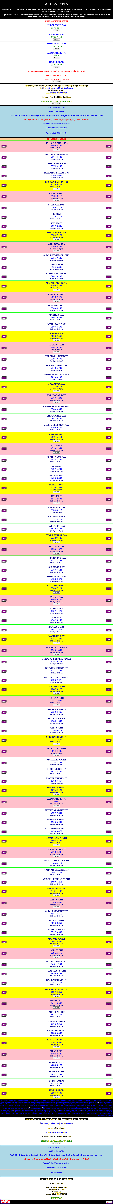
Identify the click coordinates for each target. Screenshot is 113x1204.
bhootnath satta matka (36, 1110)
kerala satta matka (102, 1105)
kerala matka (4, 1100)
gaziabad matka (60, 1102)
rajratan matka (27, 1104)
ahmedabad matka (96, 1104)
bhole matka (12, 1105)
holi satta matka (86, 1110)
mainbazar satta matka (78, 1113)
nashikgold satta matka (64, 1113)
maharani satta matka (21, 1108)
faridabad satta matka (7, 1110)
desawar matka (5, 1102)
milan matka (11, 1104)
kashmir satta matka (38, 1113)
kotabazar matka (91, 1105)
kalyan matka (20, 1105)
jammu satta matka (103, 1112)
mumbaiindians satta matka (89, 1108)
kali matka (29, 1100)
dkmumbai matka (48, 1105)
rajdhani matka (36, 1104)
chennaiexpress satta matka (22, 1110)
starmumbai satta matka (24, 1112)
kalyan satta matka (13, 1113)
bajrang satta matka (25, 1113)
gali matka (46, 1100)
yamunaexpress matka (105, 1102)
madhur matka (98, 1100)
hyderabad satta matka (50, 1112)
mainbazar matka (70, 1105)
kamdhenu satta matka (90, 1112)
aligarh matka (67, 1104)
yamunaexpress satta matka (51, 1110)
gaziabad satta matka (104, 1108)
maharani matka (107, 1100)
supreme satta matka (63, 1112)
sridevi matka (22, 1100)
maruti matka (80, 1100)
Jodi (4, 146)
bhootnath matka (93, 1102)
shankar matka (13, 1100)
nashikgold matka (59, 1105)
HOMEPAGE (56, 1198)
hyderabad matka (76, 1104)
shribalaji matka (37, 1100)
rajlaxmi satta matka (11, 1112)
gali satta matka (47, 1107)
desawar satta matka (34, 1108)
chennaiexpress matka (81, 1102)
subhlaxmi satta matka (59, 1107)
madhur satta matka (8, 1108)
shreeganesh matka (24, 1102)
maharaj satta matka (105, 1107)
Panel (109, 146)
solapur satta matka (46, 1108)
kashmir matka (38, 1105)
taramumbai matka (36, 1102)
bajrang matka (29, 1105)
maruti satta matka (93, 1107)
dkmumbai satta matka (50, 1113)
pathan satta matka (81, 1107)
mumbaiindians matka (48, 1102)
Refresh (56, 30)
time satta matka (71, 1107)
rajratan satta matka (98, 1110)
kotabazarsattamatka (106, 1113)
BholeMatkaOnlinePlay (5, 1201)
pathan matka (71, 1100)
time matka (63, 1100)
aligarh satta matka (37, 1112)
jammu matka (4, 1105)
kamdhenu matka (107, 1104)
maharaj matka (88, 1100)
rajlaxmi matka (46, 1104)
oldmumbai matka (80, 1105)
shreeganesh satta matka (59, 1108)
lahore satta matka (65, 1110)
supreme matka (86, 1104)
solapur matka (14, 1102)
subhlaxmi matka (54, 1100)
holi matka (19, 1104)
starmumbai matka (56, 1104)
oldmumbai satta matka (92, 1113)
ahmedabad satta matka (76, 1112)
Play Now (56, 150)
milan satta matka (76, 1110)
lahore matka (4, 1104)
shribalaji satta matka (36, 1107)
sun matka (109, 1115)
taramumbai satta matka (74, 1108)
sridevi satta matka (14, 1107)
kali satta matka (24, 1107)
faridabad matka (70, 1102)
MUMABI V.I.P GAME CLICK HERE (56, 80)
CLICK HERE (56, 81)
